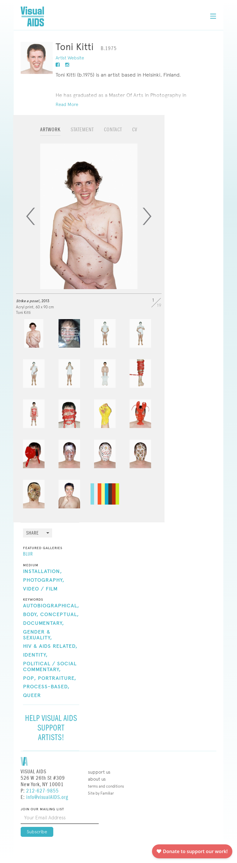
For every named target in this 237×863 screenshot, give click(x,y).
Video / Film (40, 589)
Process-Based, (46, 687)
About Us (97, 779)
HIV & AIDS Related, (50, 646)
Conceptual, (59, 615)
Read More (67, 104)
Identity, (35, 655)
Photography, (43, 580)
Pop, (29, 678)
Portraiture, (57, 678)
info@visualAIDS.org (47, 797)
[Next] (147, 216)
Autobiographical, (51, 606)
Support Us (99, 772)
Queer (32, 695)
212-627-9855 (42, 791)
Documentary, (43, 623)
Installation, (42, 571)
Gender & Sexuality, (37, 635)
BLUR (28, 554)
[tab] (50, 132)
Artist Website (70, 58)
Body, (30, 615)
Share (32, 533)
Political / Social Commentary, (50, 667)
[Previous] (30, 216)
